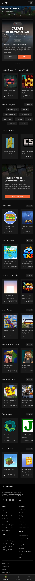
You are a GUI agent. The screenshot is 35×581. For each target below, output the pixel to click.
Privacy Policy (5, 566)
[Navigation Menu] (3, 3)
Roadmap (21, 522)
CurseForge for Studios (25, 551)
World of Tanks (6, 530)
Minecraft (4, 513)
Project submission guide (8, 541)
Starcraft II (5, 522)
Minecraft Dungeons (7, 527)
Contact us (22, 541)
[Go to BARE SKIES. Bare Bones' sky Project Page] (10, 291)
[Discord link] (13, 500)
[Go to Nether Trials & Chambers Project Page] (10, 86)
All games (4, 510)
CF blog (21, 516)
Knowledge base (23, 535)
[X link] (16, 500)
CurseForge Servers (24, 527)
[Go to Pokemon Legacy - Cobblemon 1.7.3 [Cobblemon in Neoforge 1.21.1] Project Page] (10, 256)
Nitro (20, 557)
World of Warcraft (7, 516)
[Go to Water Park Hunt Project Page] (10, 326)
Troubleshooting (23, 538)
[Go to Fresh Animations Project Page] (10, 360)
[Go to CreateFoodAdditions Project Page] (10, 221)
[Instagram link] (3, 500)
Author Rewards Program (9, 544)
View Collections (17, 196)
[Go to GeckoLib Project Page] (10, 430)
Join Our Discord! (23, 510)
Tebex (20, 554)
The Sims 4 (5, 519)
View (10, 56)
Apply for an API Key (7, 547)
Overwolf (21, 548)
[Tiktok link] (6, 500)
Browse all (29, 105)
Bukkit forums (22, 524)
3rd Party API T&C (7, 550)
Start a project (6, 538)
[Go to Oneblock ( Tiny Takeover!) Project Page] (10, 465)
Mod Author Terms (6, 572)
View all (29, 206)
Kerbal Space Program (8, 524)
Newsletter (22, 519)
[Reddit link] (20, 500)
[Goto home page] (6, 2)
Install (24, 56)
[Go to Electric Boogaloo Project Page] (10, 146)
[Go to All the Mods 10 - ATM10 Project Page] (10, 395)
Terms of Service (6, 563)
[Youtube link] (10, 500)
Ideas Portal (22, 513)
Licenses (4, 569)
